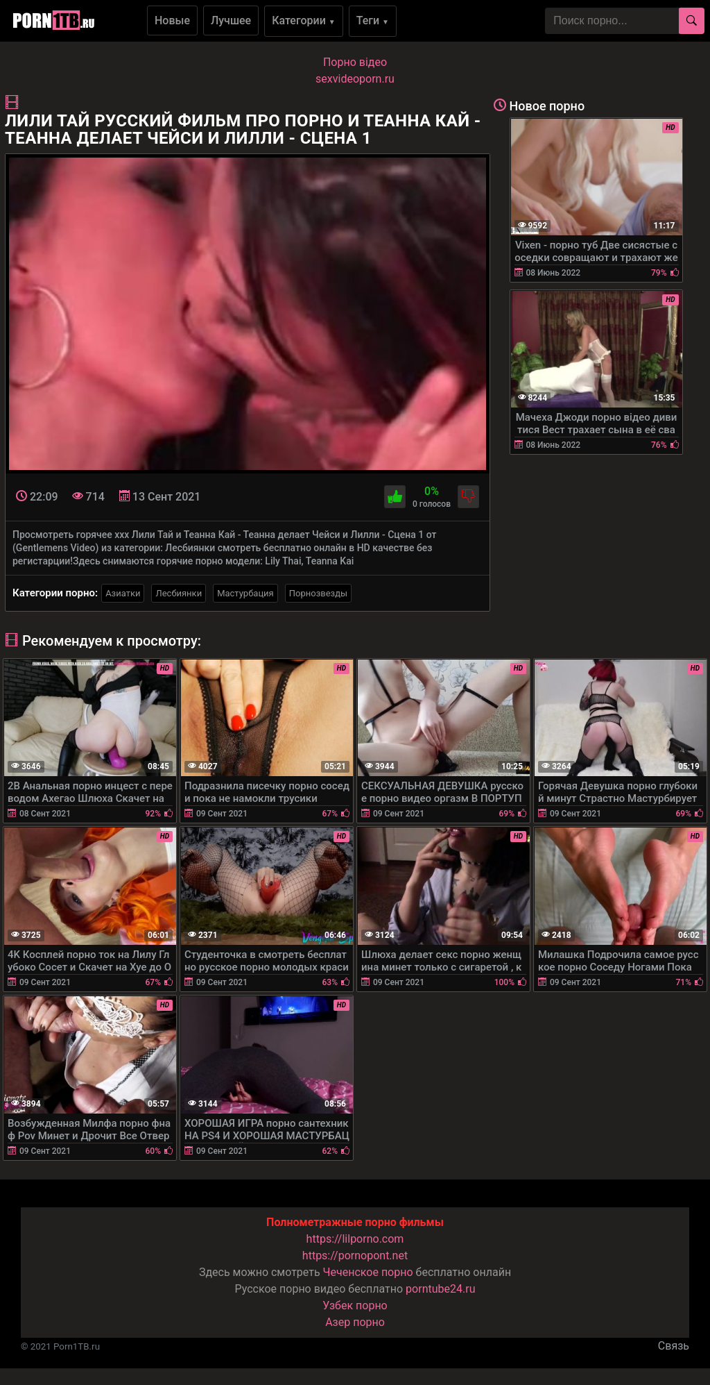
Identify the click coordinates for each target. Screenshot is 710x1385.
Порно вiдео (355, 62)
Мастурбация (245, 593)
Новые (172, 20)
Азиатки (122, 593)
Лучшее (231, 20)
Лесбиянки (178, 593)
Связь (673, 1345)
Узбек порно (355, 1305)
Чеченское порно (368, 1272)
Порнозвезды (318, 593)
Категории (304, 20)
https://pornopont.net (355, 1255)
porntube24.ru (440, 1288)
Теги (372, 20)
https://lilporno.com (355, 1238)
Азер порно (355, 1322)
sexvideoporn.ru (355, 78)
